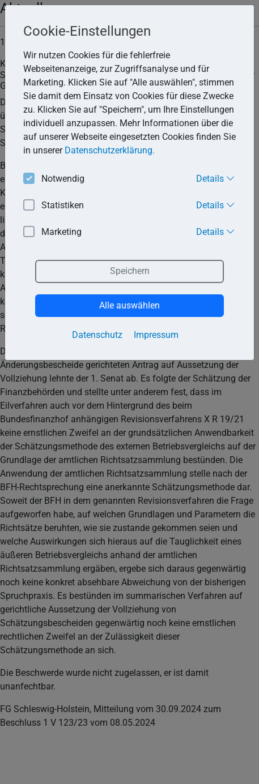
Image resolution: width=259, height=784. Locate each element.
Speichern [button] (130, 270)
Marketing (52, 232)
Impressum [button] (156, 334)
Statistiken (53, 205)
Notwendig (53, 179)
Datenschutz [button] (97, 334)
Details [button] (215, 178)
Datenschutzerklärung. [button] (110, 150)
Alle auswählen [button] (129, 305)
